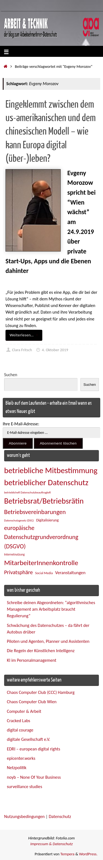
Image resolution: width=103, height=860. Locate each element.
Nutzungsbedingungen (24, 816)
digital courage (20, 730)
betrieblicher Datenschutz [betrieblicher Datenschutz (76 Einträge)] (46, 482)
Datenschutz (60, 816)
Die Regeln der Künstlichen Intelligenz (40, 650)
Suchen (10, 374)
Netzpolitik (16, 767)
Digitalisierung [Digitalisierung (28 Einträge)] (47, 520)
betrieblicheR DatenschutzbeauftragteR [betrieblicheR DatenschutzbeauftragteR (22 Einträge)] (27, 492)
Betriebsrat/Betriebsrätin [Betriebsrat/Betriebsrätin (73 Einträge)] (43, 501)
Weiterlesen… (25, 335)
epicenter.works (21, 758)
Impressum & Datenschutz (51, 843)
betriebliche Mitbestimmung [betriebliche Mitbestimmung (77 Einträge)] (51, 470)
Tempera (67, 853)
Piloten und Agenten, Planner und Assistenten (48, 641)
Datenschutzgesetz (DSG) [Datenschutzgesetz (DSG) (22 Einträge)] (19, 520)
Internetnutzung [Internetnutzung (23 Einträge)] (14, 554)
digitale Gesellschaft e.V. (28, 739)
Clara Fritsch (22, 349)
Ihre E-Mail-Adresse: (21, 423)
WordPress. (88, 853)
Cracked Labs (18, 720)
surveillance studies (24, 786)
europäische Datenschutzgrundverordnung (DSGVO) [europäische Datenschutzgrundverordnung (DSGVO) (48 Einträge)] (41, 537)
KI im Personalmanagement (31, 660)
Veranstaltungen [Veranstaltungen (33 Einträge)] (70, 572)
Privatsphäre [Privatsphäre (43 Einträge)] (18, 572)
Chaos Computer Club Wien (32, 701)
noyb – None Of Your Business (34, 777)
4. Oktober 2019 (55, 349)
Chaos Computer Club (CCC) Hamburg (40, 692)
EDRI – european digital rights (33, 749)
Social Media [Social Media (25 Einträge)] (44, 573)
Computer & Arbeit (24, 711)
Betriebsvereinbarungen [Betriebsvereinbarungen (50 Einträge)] (35, 512)
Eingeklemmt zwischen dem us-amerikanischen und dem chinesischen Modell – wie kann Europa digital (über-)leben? (50, 131)
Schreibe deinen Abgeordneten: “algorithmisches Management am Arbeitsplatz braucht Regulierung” (51, 609)
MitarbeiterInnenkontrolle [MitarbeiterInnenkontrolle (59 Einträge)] (41, 563)
